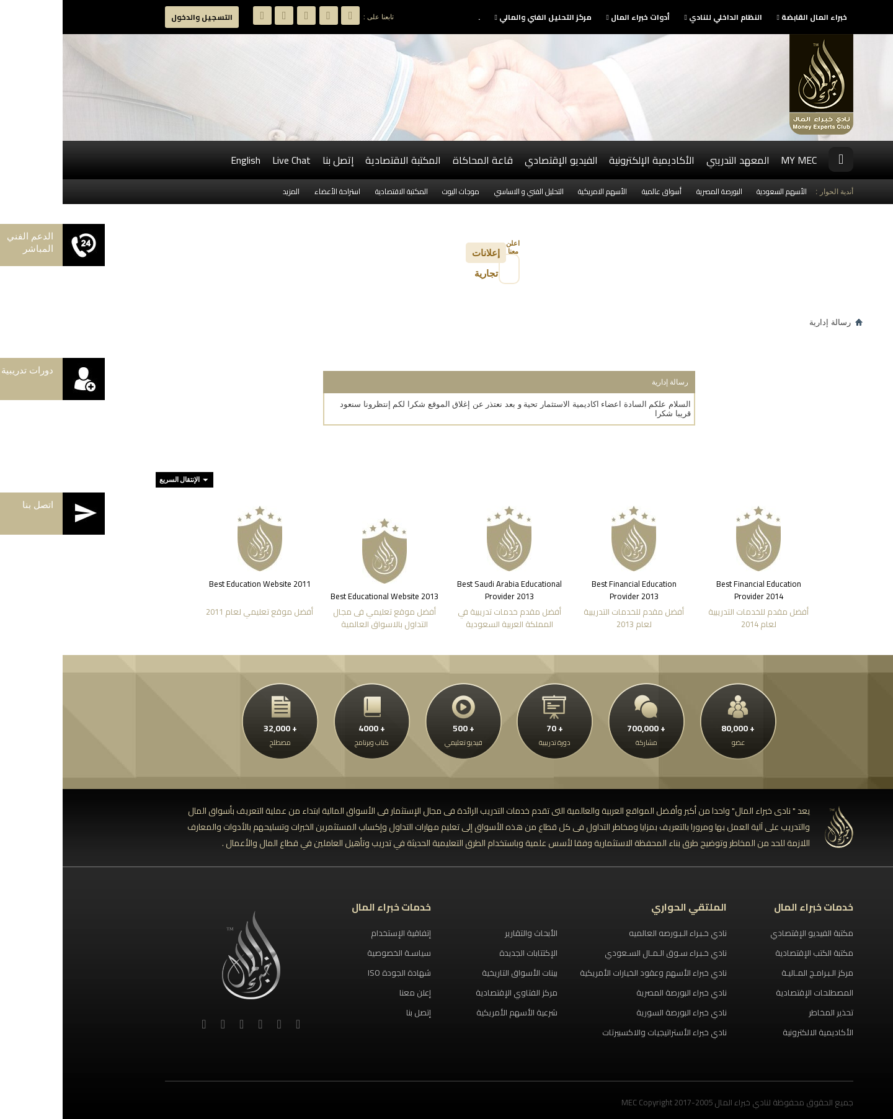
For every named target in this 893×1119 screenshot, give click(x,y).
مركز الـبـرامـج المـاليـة (755, 972)
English (183, 160)
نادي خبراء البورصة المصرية (619, 992)
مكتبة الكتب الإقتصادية (752, 952)
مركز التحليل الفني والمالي (480, 17)
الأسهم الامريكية (539, 191)
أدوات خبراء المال (575, 17)
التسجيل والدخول (139, 17)
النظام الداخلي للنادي (661, 17)
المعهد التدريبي (675, 160)
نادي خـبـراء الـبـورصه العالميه (615, 932)
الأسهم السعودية (719, 191)
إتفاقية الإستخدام (338, 932)
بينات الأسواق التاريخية (457, 972)
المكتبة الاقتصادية (340, 160)
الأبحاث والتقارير (468, 932)
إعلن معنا (352, 992)
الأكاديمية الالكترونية (755, 1032)
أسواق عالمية (599, 191)
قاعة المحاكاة (420, 160)
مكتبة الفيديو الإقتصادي (749, 932)
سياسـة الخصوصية (336, 952)
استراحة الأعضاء (275, 191)
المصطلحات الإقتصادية (752, 992)
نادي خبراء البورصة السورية (619, 1012)
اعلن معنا (450, 247)
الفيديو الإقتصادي (498, 160)
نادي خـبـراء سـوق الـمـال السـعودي (603, 952)
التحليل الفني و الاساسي (466, 191)
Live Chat (229, 160)
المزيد (228, 191)
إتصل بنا (275, 160)
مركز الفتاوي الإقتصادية (454, 992)
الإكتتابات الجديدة (466, 952)
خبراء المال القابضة (749, 17)
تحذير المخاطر (768, 1012)
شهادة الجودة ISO (336, 972)
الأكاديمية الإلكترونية (589, 160)
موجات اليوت (398, 191)
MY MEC (736, 160)
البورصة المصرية (657, 191)
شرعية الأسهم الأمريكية (454, 1012)
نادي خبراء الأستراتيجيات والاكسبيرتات (602, 1032)
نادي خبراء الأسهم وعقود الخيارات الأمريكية (590, 972)
